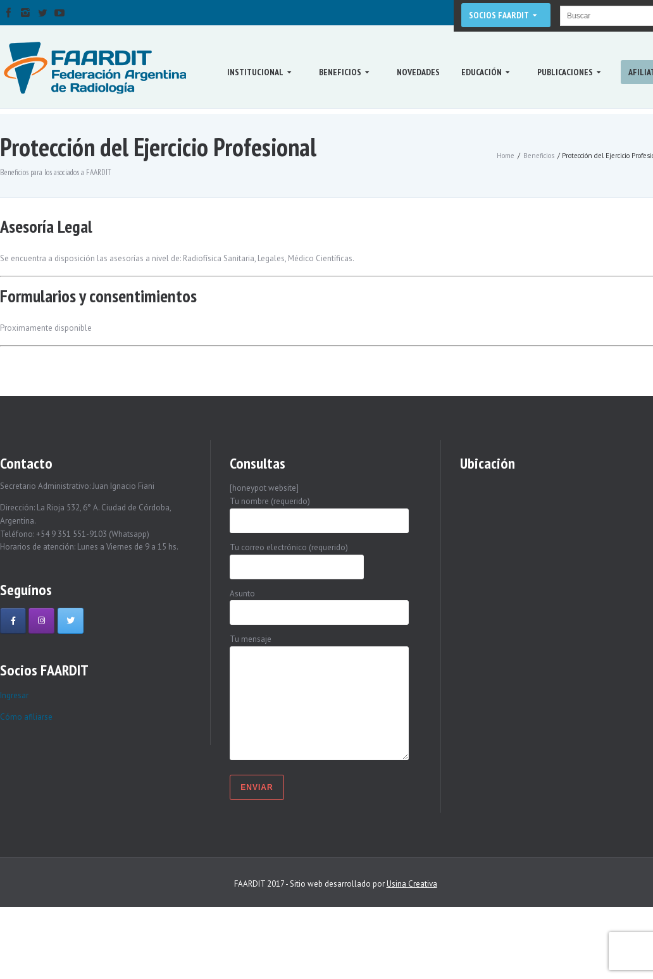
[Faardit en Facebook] (13, 621)
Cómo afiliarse (26, 716)
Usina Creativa (412, 883)
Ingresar (14, 695)
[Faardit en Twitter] (71, 621)
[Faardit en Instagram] (41, 621)
